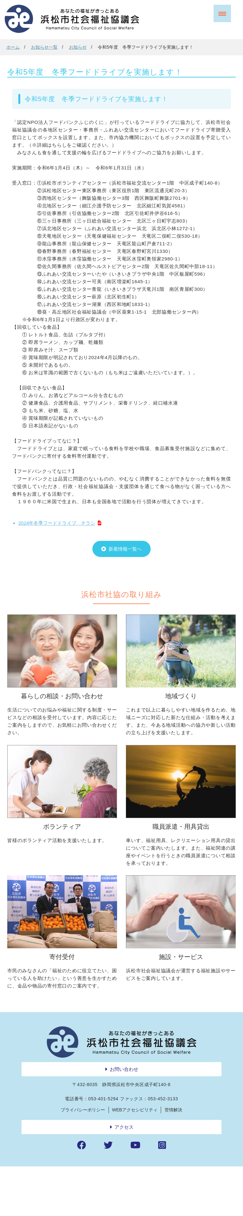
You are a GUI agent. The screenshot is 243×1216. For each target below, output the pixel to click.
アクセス (124, 1176)
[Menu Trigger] (222, 13)
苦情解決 (173, 1159)
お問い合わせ (124, 1118)
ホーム (13, 47)
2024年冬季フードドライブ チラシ (56, 537)
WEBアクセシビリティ (135, 1159)
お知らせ (78, 47)
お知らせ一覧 (44, 47)
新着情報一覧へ (125, 568)
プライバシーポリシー (83, 1159)
